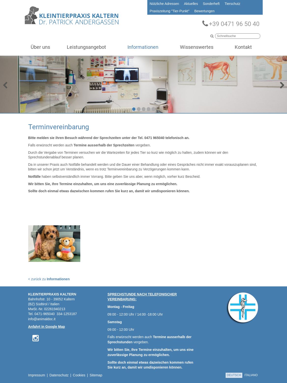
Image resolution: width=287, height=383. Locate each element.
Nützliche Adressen (164, 4)
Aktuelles (191, 4)
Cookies (79, 375)
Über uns (40, 47)
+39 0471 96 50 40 (231, 23)
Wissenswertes (196, 47)
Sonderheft (211, 4)
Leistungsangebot (86, 47)
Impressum (36, 375)
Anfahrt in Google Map (46, 327)
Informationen (142, 47)
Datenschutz (58, 375)
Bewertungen (204, 11)
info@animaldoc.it (42, 319)
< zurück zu (49, 279)
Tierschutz (232, 4)
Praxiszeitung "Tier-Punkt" (170, 11)
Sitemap (96, 375)
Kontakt (243, 47)
